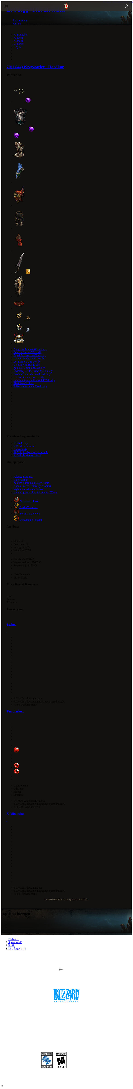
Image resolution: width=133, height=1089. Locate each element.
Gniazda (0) (20, 449)
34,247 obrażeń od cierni (27, 455)
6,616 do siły (21, 443)
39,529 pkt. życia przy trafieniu (31, 452)
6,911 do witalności (24, 446)
